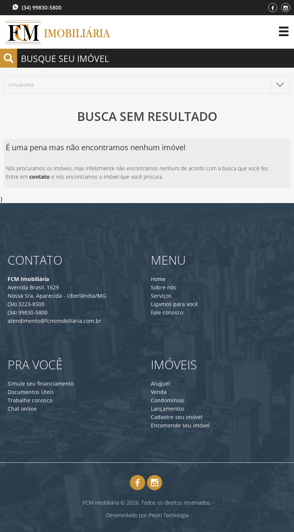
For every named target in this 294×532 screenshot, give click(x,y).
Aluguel (160, 383)
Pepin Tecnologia (168, 515)
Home (158, 279)
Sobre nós (163, 287)
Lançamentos (168, 408)
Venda (159, 391)
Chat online (22, 408)
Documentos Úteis (31, 391)
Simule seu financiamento (41, 383)
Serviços (161, 295)
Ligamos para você (174, 304)
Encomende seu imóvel (180, 425)
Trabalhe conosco (30, 400)
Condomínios (167, 400)
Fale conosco (167, 312)
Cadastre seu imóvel (176, 417)
